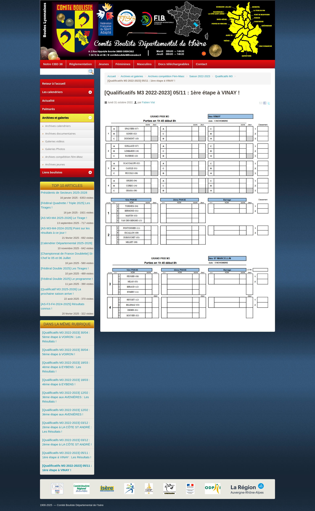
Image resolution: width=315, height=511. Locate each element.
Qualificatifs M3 (223, 76)
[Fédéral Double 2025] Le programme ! (67, 278)
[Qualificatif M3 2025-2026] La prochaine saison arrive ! (61, 291)
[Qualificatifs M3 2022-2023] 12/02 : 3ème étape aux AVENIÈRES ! (66, 412)
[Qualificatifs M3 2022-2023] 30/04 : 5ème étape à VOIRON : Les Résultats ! (66, 337)
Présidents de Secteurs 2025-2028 (64, 192)
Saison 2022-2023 (199, 76)
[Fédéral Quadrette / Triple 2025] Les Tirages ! (65, 205)
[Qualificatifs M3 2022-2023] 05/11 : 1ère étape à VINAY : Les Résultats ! (66, 455)
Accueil (111, 76)
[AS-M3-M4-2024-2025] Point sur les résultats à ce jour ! (65, 230)
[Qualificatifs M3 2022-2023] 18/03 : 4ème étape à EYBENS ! (66, 382)
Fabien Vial (148, 102)
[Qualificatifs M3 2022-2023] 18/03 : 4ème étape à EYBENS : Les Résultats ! (66, 367)
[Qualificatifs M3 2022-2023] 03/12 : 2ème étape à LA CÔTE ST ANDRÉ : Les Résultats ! (67, 427)
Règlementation (80, 64)
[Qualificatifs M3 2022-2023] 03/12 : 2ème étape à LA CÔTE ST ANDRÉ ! (67, 442)
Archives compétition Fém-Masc (166, 76)
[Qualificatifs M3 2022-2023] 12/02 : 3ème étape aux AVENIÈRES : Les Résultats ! (66, 397)
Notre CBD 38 (53, 64)
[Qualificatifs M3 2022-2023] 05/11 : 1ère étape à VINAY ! (67, 468)
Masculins (144, 64)
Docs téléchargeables (173, 64)
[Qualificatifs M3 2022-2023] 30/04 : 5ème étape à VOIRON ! (66, 352)
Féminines (123, 64)
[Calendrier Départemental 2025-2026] (66, 243)
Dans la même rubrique (67, 324)
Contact (201, 64)
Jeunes (103, 64)
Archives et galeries (132, 76)
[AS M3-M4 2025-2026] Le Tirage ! (64, 218)
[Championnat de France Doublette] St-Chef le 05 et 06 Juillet (67, 256)
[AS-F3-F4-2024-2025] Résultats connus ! (62, 306)
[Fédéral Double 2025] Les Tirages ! (65, 268)
